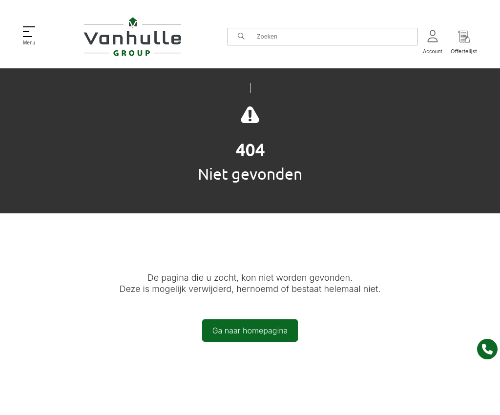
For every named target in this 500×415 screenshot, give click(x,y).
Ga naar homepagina (250, 330)
